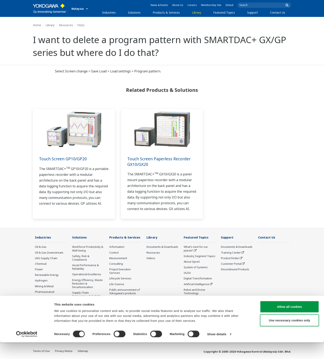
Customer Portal (231, 264)
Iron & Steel (42, 309)
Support (252, 12)
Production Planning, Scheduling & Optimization (85, 305)
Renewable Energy (47, 275)
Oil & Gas (40, 247)
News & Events (159, 5)
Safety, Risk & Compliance (80, 258)
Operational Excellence (86, 274)
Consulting (116, 264)
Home (37, 25)
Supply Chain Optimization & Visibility (86, 294)
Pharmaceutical (44, 292)
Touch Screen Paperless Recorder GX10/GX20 (160, 161)
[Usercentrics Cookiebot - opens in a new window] (27, 351)
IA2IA (187, 273)
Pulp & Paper (43, 303)
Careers (192, 5)
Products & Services (166, 12)
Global (229, 5)
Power (39, 269)
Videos (151, 258)
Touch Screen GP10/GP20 (63, 159)
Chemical (40, 264)
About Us (177, 5)
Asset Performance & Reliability (85, 267)
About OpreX (192, 262)
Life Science (116, 284)
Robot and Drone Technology (194, 291)
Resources (66, 25)
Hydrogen (41, 280)
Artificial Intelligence (196, 284)
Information (116, 247)
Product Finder (230, 258)
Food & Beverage (46, 297)
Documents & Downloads (162, 247)
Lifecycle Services (120, 278)
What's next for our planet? (196, 248)
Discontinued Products (123, 299)
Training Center (231, 253)
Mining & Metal (44, 286)
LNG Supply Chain (46, 258)
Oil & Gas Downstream (49, 253)
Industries (109, 12)
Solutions (134, 12)
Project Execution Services (120, 271)
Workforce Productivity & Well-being (87, 248)
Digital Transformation (198, 278)
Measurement (118, 258)
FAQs (81, 25)
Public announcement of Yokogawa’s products (124, 291)
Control (114, 253)
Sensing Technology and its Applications (199, 300)
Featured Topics (224, 12)
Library (196, 12)
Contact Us (277, 12)
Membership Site (211, 5)
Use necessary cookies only (289, 337)
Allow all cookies (289, 323)
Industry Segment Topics (199, 256)
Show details (216, 351)
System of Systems (196, 267)
